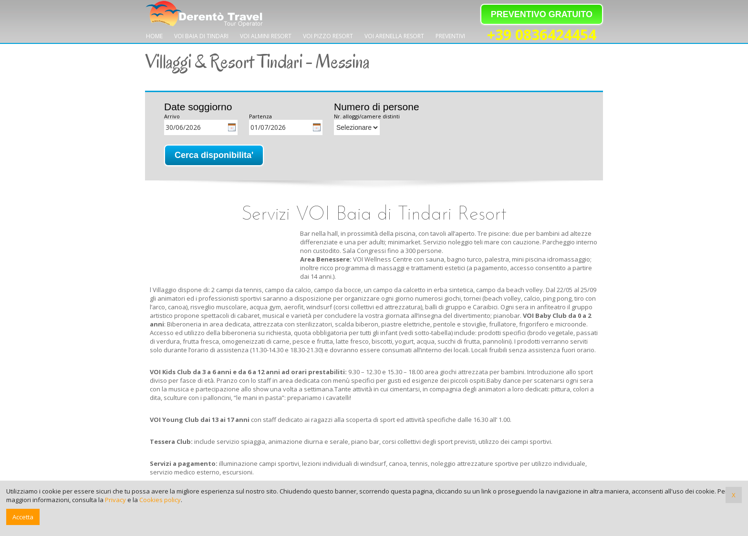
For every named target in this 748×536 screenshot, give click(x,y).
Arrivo (172, 116)
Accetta (22, 517)
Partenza (260, 116)
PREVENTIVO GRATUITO (541, 14)
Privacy (115, 499)
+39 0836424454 (541, 35)
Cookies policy (160, 499)
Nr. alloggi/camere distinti (367, 116)
